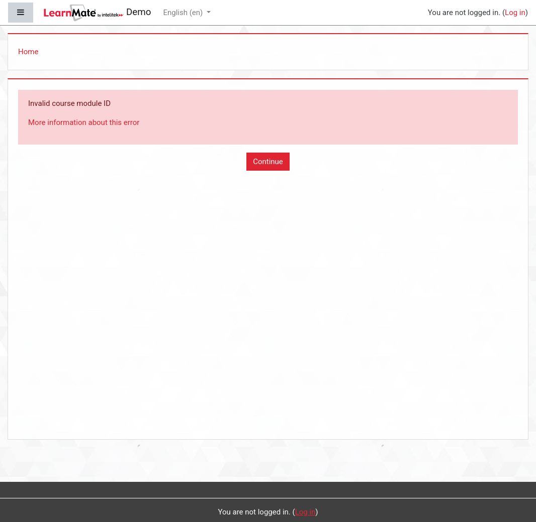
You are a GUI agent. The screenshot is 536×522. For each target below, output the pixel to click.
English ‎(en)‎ (184, 12)
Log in (515, 12)
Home (28, 51)
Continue (268, 161)
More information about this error (83, 122)
